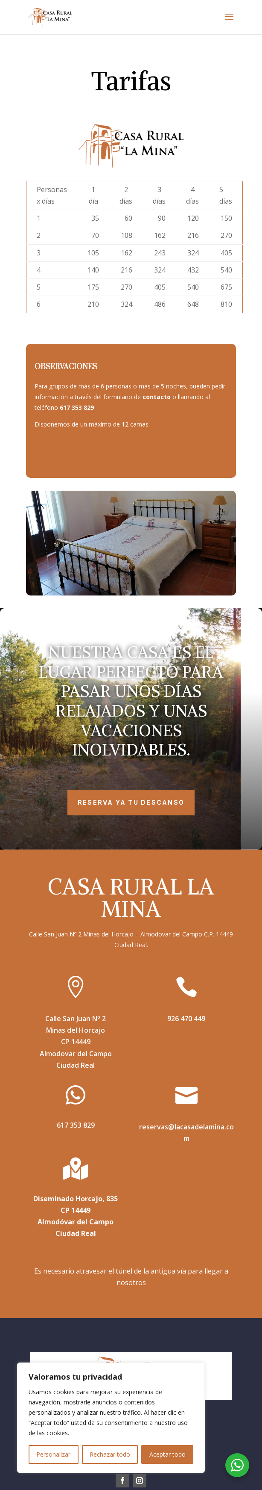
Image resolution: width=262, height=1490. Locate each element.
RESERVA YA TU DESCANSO (131, 802)
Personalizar (53, 1454)
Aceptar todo (167, 1454)
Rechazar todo (110, 1454)
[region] (111, 1418)
